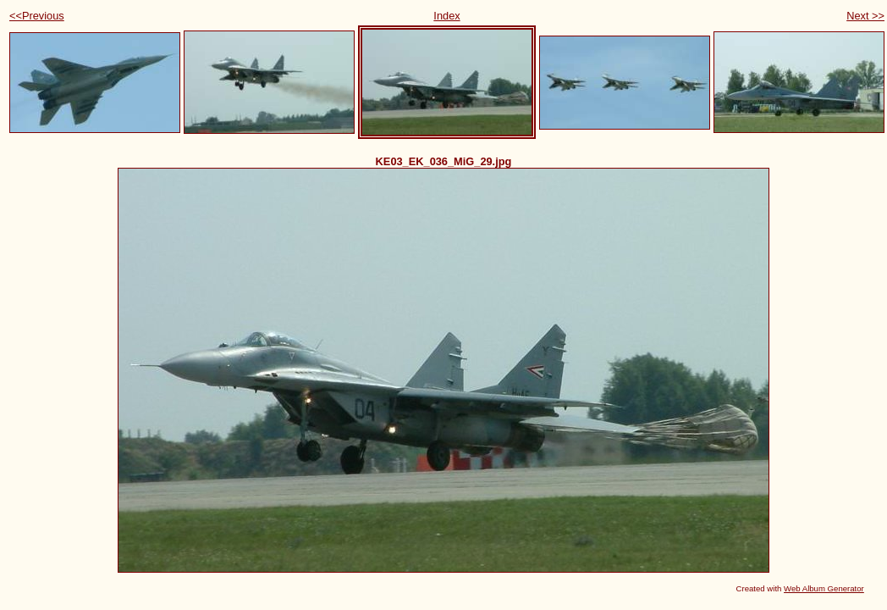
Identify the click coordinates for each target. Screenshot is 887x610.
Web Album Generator (824, 588)
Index (446, 15)
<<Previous (36, 15)
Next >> (865, 15)
